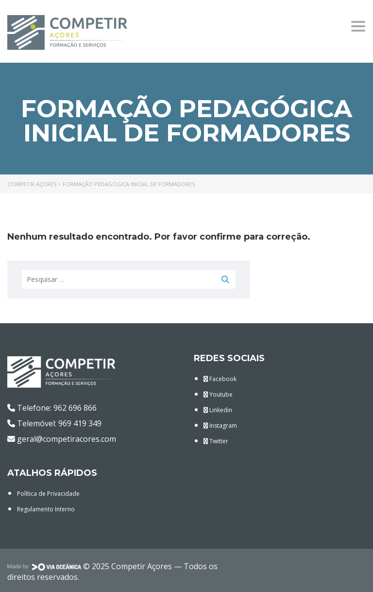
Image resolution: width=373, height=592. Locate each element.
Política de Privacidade (48, 493)
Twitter (215, 441)
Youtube (218, 394)
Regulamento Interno (46, 509)
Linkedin (217, 410)
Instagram (220, 425)
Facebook (220, 379)
